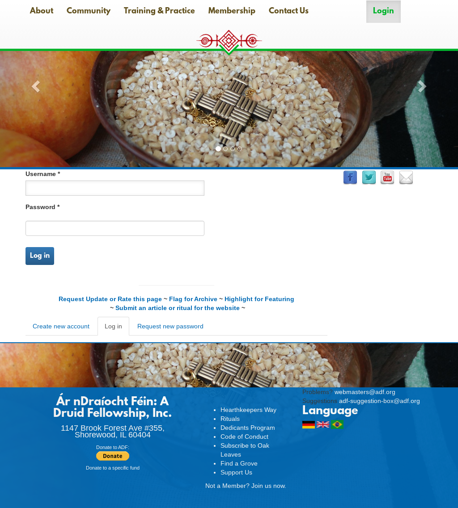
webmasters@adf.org (365, 391)
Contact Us (289, 11)
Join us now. (268, 485)
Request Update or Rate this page (110, 298)
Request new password (170, 326)
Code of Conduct (244, 436)
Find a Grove (239, 463)
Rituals (230, 418)
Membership (231, 11)
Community (88, 11)
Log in (40, 256)
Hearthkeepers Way (248, 409)
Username (42, 173)
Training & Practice (159, 11)
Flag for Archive (193, 298)
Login (383, 11)
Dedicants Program (248, 427)
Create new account (61, 326)
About (41, 11)
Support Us (236, 472)
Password (42, 206)
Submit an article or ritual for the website (177, 307)
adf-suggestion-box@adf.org (379, 400)
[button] (34, 83)
